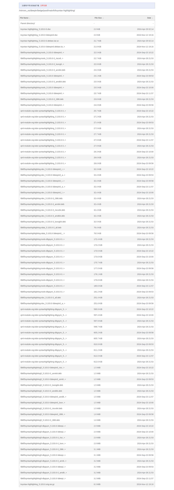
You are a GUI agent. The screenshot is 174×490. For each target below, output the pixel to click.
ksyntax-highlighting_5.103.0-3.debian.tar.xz (40, 41)
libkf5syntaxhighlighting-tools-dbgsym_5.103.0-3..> (43, 239)
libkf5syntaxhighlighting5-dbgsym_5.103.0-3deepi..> (43, 426)
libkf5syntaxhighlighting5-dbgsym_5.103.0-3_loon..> (43, 443)
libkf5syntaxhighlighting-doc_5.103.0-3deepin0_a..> (43, 303)
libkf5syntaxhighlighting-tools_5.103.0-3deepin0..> (42, 52)
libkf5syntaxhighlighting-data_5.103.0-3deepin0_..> (43, 233)
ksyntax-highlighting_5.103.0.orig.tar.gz (38, 484)
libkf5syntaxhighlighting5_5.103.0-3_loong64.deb (42, 385)
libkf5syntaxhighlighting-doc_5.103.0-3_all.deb (41, 297)
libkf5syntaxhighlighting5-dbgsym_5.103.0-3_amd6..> (44, 473)
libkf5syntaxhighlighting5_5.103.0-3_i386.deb (40, 420)
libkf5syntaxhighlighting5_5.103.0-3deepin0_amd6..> (43, 397)
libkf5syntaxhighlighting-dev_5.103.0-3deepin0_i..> (43, 181)
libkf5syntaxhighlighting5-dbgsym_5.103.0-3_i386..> (43, 449)
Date (149, 18)
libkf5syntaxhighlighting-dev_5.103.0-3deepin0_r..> (43, 169)
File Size (98, 18)
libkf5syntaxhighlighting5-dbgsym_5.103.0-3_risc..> (43, 438)
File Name (24, 18)
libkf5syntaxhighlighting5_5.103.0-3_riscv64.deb (41, 408)
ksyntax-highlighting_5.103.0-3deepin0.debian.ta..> (43, 47)
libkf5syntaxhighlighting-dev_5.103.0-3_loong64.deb (43, 222)
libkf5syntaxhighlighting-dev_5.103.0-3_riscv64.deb (43, 210)
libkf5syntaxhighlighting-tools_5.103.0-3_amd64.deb (43, 82)
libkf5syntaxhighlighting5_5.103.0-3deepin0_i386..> (43, 414)
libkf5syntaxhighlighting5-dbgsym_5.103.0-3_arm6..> (43, 461)
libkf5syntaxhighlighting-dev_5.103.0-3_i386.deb (41, 198)
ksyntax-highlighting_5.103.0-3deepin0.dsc (39, 35)
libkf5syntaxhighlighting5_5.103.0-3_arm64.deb (41, 373)
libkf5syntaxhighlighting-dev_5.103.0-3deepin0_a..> (43, 175)
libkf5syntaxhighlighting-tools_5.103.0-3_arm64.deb (43, 70)
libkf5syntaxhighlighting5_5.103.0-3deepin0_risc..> (42, 368)
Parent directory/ (28, 23)
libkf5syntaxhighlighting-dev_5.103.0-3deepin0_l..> (43, 192)
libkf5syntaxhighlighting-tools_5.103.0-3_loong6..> (42, 64)
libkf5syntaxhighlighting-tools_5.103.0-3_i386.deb (42, 99)
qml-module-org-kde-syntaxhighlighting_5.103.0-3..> (43, 111)
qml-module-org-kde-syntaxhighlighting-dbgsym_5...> (44, 309)
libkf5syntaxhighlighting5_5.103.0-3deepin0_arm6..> (43, 379)
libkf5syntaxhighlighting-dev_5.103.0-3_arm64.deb (42, 204)
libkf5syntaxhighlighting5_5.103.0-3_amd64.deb (41, 391)
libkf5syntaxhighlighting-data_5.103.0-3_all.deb (41, 227)
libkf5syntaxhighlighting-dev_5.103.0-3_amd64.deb (43, 216)
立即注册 (43, 6)
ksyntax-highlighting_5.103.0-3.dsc (36, 29)
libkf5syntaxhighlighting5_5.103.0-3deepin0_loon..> (43, 403)
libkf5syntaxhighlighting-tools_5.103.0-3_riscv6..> (42, 58)
